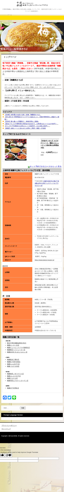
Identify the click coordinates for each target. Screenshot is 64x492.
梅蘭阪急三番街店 (13, 359)
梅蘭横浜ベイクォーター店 (16, 350)
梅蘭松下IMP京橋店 (13, 362)
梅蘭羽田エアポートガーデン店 (17, 380)
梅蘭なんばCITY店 (13, 364)
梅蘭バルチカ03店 (13, 366)
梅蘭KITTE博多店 (13, 388)
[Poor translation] (8, 455)
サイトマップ (6, 429)
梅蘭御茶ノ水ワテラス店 (15, 374)
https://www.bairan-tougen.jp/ (44, 260)
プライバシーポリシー (9, 425)
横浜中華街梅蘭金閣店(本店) (16, 343)
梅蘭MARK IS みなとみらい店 (17, 352)
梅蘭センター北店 (13, 345)
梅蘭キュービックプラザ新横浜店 (18, 347)
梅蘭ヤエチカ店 (12, 378)
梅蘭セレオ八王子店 (14, 376)
